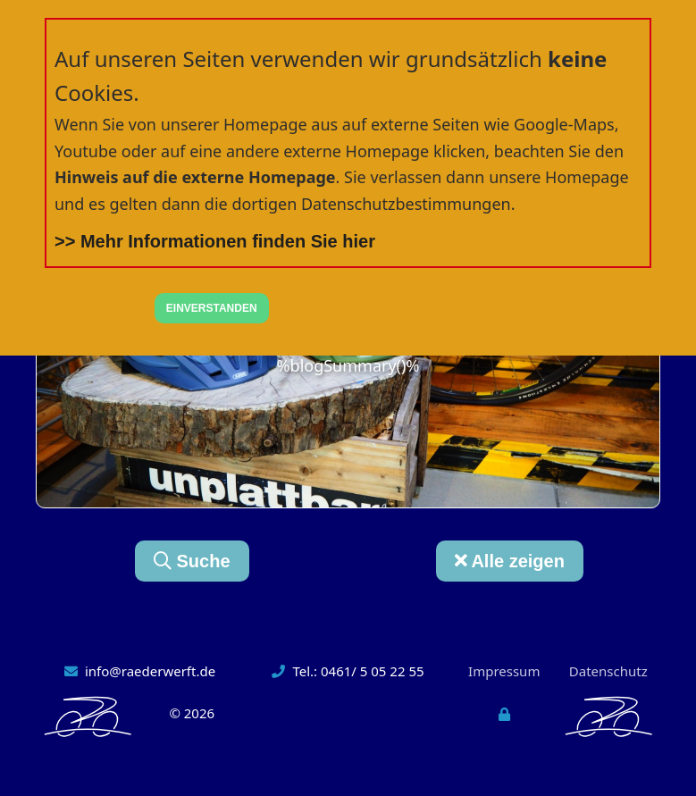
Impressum (504, 671)
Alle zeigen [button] (510, 561)
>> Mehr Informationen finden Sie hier (215, 241)
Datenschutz (608, 671)
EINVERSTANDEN (211, 308)
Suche (192, 561)
